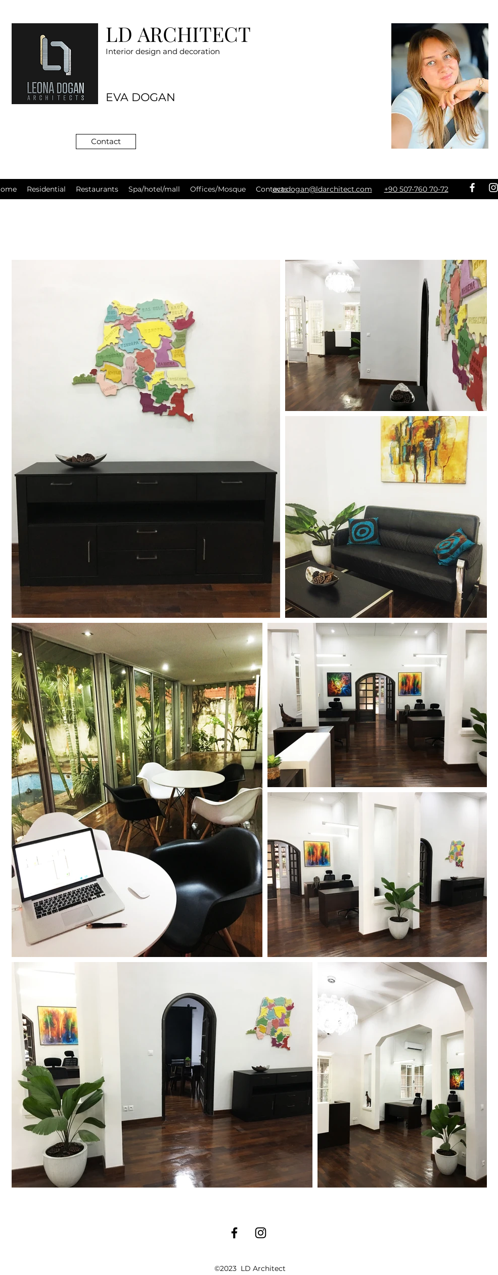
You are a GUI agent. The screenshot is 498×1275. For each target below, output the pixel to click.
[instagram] (260, 1232)
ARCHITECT (194, 33)
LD (122, 33)
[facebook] (472, 187)
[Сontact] (106, 141)
